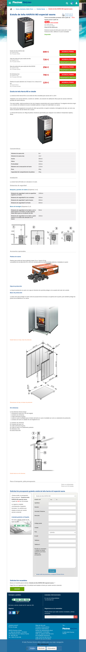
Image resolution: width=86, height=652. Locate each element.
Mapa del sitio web (40, 625)
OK (75, 617)
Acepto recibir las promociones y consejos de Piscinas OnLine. (50, 574)
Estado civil (38, 499)
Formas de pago (12, 627)
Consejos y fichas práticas (42, 627)
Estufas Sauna (41, 9)
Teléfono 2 (37, 544)
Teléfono (37, 540)
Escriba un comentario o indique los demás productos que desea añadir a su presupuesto (40, 552)
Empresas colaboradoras (42, 628)
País (36, 531)
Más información (42, 644)
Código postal (38, 523)
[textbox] (62, 524)
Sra (51, 499)
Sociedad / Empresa (40, 511)
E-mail (36, 536)
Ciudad (36, 527)
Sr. (57, 499)
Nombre (37, 507)
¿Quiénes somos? (13, 625)
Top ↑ (63, 625)
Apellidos (37, 502)
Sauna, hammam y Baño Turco (24, 9)
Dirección (37, 515)
